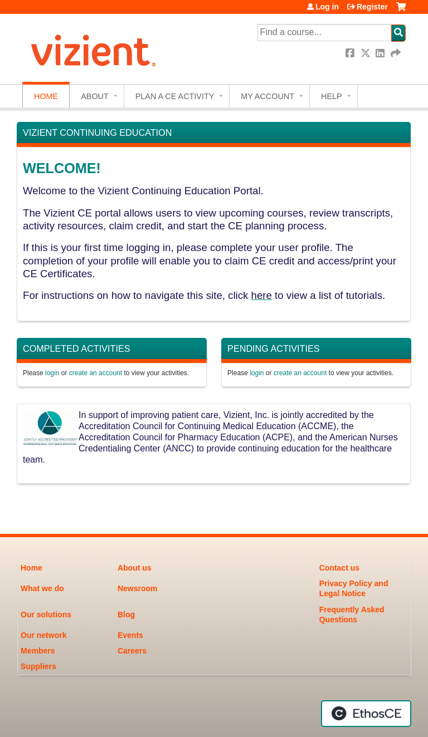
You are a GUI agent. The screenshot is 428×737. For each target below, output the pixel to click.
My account (267, 96)
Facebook (351, 53)
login (52, 373)
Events (130, 635)
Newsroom (138, 588)
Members (38, 650)
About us (135, 567)
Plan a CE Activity (175, 96)
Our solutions (46, 614)
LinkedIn (381, 53)
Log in (327, 7)
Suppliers (38, 666)
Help (331, 96)
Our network (43, 635)
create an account (95, 373)
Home (46, 96)
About (95, 96)
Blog (126, 614)
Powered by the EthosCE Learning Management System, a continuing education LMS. (366, 713)
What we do (42, 588)
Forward (396, 53)
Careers (132, 650)
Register (372, 7)
